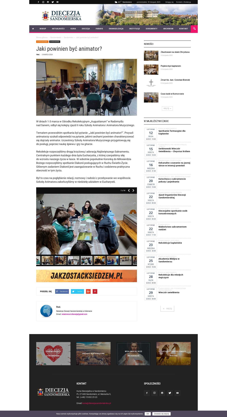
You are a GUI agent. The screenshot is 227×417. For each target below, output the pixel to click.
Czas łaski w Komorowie (172, 94)
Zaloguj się (169, 2)
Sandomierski (42, 42)
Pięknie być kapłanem (171, 66)
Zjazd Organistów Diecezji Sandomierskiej (172, 196)
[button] (194, 28)
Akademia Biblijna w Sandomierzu (169, 260)
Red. (38, 54)
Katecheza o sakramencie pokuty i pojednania (172, 180)
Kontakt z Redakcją (183, 2)
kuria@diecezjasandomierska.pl (96, 403)
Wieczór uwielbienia (169, 292)
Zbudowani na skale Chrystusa (175, 52)
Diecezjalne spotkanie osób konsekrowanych (173, 212)
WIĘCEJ (167, 108)
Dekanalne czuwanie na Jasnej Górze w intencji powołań (174, 164)
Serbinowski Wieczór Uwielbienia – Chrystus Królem (174, 150)
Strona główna (42, 37)
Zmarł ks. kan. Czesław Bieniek (175, 80)
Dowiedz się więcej (161, 414)
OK (148, 414)
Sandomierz (54, 42)
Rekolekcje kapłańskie (170, 242)
